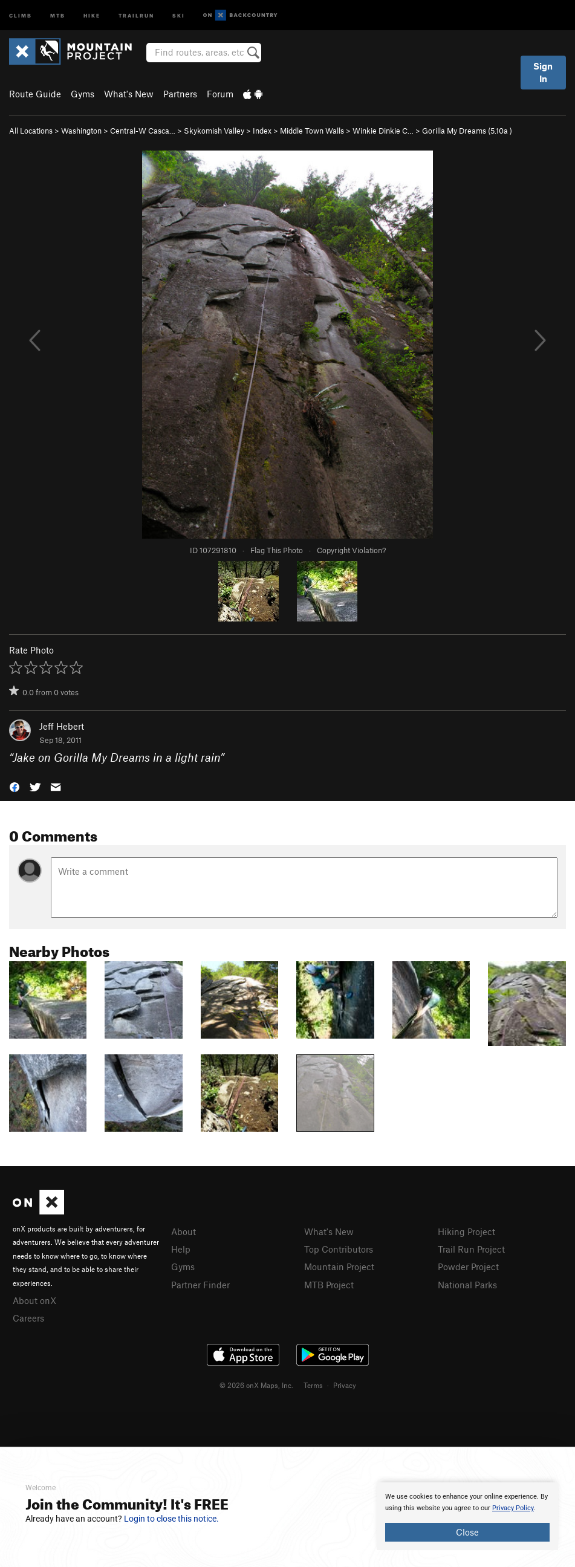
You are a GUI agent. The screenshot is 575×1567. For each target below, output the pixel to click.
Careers (28, 1317)
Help (180, 1249)
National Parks (467, 1284)
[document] (467, 1516)
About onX (34, 1300)
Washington (81, 130)
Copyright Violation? (351, 550)
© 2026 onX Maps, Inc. (256, 1385)
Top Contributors (338, 1249)
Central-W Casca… (142, 130)
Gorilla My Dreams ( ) (467, 130)
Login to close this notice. (171, 1518)
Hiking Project (466, 1231)
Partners (180, 93)
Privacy (344, 1385)
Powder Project (468, 1266)
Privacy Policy (513, 1508)
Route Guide (35, 93)
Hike (91, 15)
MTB (57, 15)
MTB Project (329, 1284)
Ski (178, 15)
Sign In (543, 72)
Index (262, 130)
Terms (313, 1385)
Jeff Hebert (61, 726)
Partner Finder (200, 1284)
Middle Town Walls (312, 130)
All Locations (31, 130)
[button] (14, 786)
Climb (20, 15)
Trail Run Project (471, 1249)
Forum (220, 93)
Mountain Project (339, 1266)
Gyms (82, 93)
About (183, 1231)
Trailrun (136, 15)
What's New (129, 93)
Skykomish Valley (214, 130)
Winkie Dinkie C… (383, 130)
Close (467, 1531)
